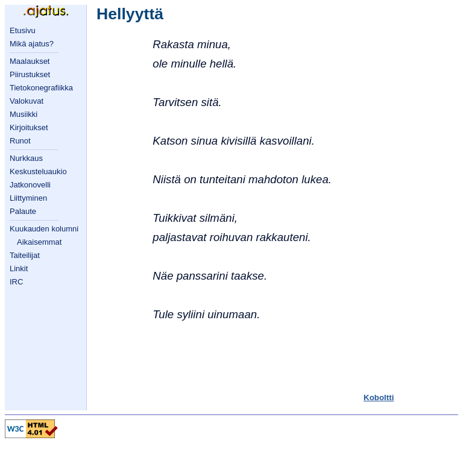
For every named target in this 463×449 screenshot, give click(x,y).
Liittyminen (28, 198)
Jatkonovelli (30, 184)
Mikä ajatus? (32, 43)
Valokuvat (26, 100)
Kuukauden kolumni (44, 228)
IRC (16, 281)
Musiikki (23, 114)
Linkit (19, 268)
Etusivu (23, 30)
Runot (20, 140)
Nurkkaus (26, 158)
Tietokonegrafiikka (41, 87)
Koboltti (379, 397)
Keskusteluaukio (38, 171)
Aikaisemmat (39, 241)
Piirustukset (30, 74)
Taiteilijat (25, 255)
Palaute (23, 211)
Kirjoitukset (29, 127)
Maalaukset (29, 61)
